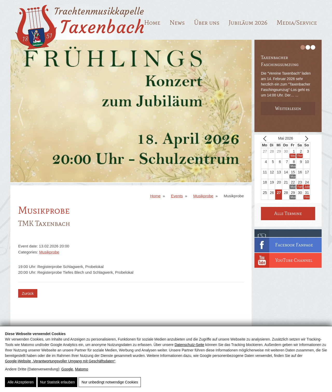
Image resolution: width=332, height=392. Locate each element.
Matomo (81, 369)
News (177, 22)
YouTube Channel (294, 260)
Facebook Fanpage (294, 245)
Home (152, 22)
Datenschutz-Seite (189, 345)
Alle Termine (288, 213)
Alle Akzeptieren (20, 382)
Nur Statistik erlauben (57, 382)
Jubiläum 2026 (248, 22)
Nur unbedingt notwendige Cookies (109, 382)
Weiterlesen (288, 108)
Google (67, 369)
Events (177, 196)
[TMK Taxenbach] (78, 51)
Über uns (206, 22)
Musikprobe (203, 196)
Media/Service (297, 22)
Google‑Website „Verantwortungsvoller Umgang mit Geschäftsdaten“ (60, 361)
